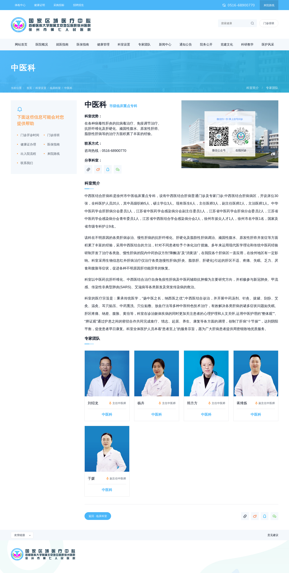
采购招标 (58, 5)
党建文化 (227, 44)
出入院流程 (28, 153)
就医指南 (62, 44)
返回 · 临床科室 (98, 516)
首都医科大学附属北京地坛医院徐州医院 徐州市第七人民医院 (51, 25)
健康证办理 (28, 144)
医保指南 (83, 44)
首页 (29, 87)
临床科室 (55, 87)
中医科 (68, 87)
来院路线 (269, 5)
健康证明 (39, 5)
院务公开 (206, 44)
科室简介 (252, 87)
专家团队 (144, 44)
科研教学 (247, 44)
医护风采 (268, 44)
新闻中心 (165, 44)
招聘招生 (78, 5)
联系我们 (27, 163)
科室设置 (124, 44)
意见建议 (272, 535)
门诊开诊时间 (30, 135)
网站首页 (21, 44)
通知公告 (185, 44)
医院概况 (41, 44)
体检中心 (20, 5)
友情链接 (22, 535)
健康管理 (103, 44)
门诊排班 (53, 135)
